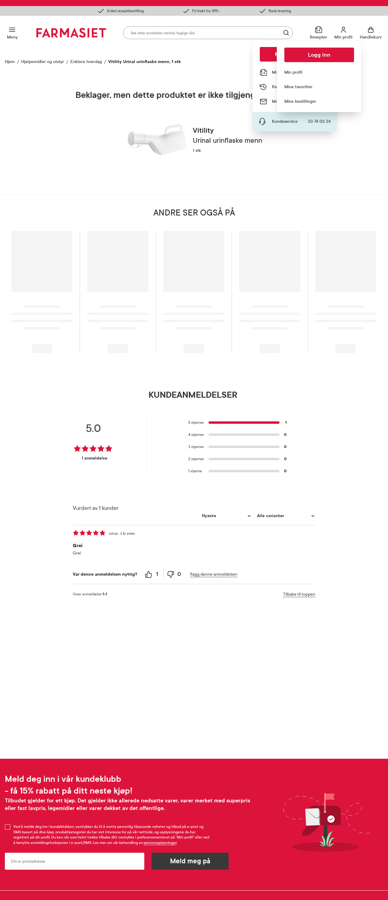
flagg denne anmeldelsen (213, 574)
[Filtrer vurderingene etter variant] (285, 516)
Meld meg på (190, 861)
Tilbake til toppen (299, 594)
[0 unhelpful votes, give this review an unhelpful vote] (175, 574)
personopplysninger (160, 843)
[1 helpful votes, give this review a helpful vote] (153, 574)
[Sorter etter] (225, 516)
